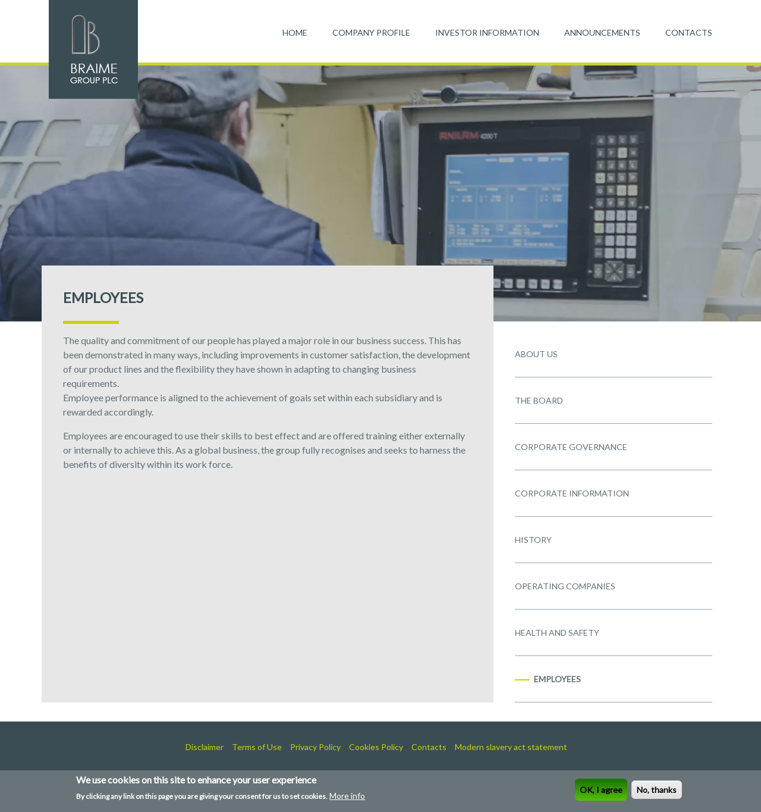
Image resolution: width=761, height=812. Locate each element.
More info (347, 797)
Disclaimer (204, 747)
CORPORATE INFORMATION (572, 493)
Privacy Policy (315, 747)
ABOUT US (536, 354)
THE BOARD (539, 400)
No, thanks (657, 791)
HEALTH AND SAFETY (557, 632)
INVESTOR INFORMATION (487, 32)
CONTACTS (688, 32)
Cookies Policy (376, 747)
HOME (294, 32)
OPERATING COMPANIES (565, 586)
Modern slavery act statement (511, 747)
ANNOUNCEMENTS (602, 32)
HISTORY (533, 540)
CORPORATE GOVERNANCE (571, 447)
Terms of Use (257, 747)
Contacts (428, 747)
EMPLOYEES (557, 679)
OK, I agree (601, 791)
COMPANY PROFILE (371, 32)
